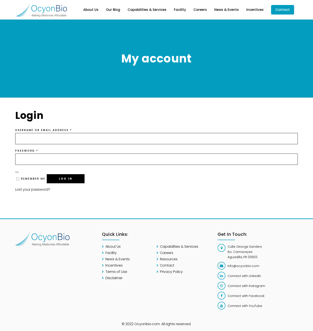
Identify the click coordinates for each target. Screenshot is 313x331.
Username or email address (43, 130)
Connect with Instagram (246, 286)
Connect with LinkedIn (244, 276)
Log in (65, 178)
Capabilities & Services (179, 246)
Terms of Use (116, 271)
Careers (166, 252)
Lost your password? (32, 189)
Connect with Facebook (246, 296)
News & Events (117, 259)
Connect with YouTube (245, 306)
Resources (169, 259)
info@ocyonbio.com (243, 266)
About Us (113, 246)
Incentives (114, 265)
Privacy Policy (171, 271)
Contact (167, 265)
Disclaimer (114, 277)
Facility (111, 252)
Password (26, 150)
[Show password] (17, 172)
